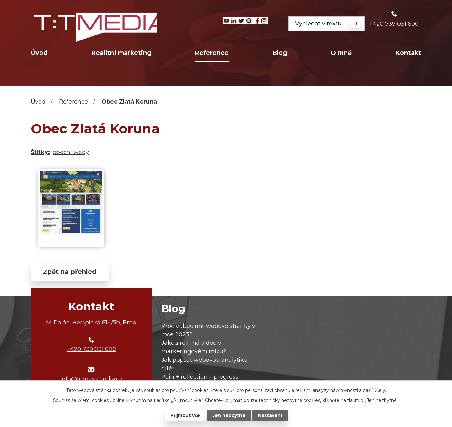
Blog (279, 52)
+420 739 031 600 (394, 23)
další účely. (374, 390)
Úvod (39, 52)
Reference (212, 52)
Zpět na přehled (70, 272)
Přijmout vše (185, 415)
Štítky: (40, 152)
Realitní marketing (121, 52)
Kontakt (408, 52)
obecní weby (71, 152)
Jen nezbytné (229, 415)
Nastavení (270, 415)
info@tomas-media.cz (91, 379)
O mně (341, 52)
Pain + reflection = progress (199, 376)
